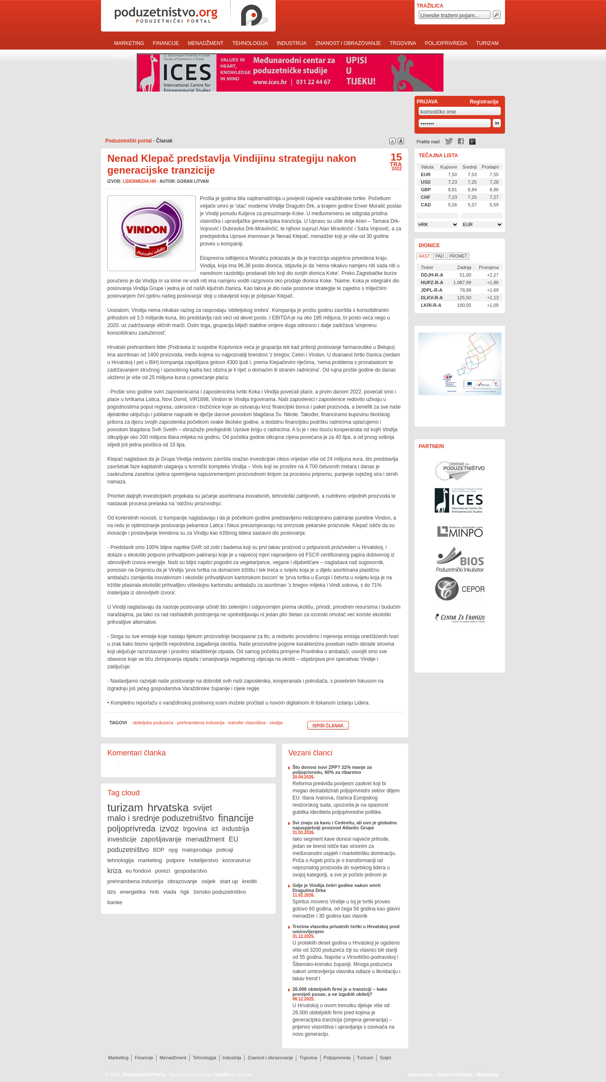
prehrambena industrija (201, 722)
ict (214, 828)
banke (114, 902)
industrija (235, 828)
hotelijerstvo (203, 860)
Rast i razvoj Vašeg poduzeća (460, 647)
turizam (125, 807)
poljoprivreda (131, 828)
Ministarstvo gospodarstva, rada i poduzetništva (460, 529)
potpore (175, 860)
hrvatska (168, 807)
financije (235, 818)
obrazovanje (182, 881)
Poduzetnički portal (128, 141)
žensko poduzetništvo (220, 892)
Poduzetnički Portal (144, 1074)
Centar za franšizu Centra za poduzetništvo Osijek (460, 618)
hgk (185, 892)
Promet (458, 256)
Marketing (129, 43)
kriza (114, 870)
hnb (154, 892)
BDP (159, 850)
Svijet (122, 56)
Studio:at (225, 1074)
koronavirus (236, 860)
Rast (424, 256)
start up (229, 881)
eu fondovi (138, 871)
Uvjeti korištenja (455, 1074)
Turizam (487, 43)
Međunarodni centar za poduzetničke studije (460, 500)
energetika (133, 892)
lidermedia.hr (139, 181)
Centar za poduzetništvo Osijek (460, 470)
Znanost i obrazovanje (348, 43)
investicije (121, 839)
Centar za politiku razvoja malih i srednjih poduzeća (460, 588)
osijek (208, 881)
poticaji (224, 850)
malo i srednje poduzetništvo (160, 818)
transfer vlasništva (247, 722)
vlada (169, 892)
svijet (203, 807)
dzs (111, 892)
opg (173, 850)
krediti (249, 881)
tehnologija (120, 860)
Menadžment (205, 43)
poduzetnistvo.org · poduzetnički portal (188, 16)
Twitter (449, 141)
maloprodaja (197, 850)
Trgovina (403, 43)
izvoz (169, 828)
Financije (166, 43)
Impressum (420, 1074)
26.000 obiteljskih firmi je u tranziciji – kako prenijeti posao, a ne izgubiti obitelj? (339, 992)
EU (233, 839)
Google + (473, 141)
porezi (162, 871)
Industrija (292, 43)
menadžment (205, 839)
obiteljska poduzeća (153, 722)
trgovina (195, 828)
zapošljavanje (161, 839)
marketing (150, 860)
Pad (440, 256)
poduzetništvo (128, 849)
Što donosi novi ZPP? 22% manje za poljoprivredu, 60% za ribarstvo (332, 770)
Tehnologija (250, 43)
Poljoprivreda (446, 43)
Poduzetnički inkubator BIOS (460, 559)
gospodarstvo (190, 871)
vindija (275, 722)
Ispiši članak (328, 725)
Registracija (484, 102)
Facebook (461, 141)
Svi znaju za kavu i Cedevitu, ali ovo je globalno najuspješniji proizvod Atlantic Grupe (344, 825)
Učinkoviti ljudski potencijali (460, 376)
